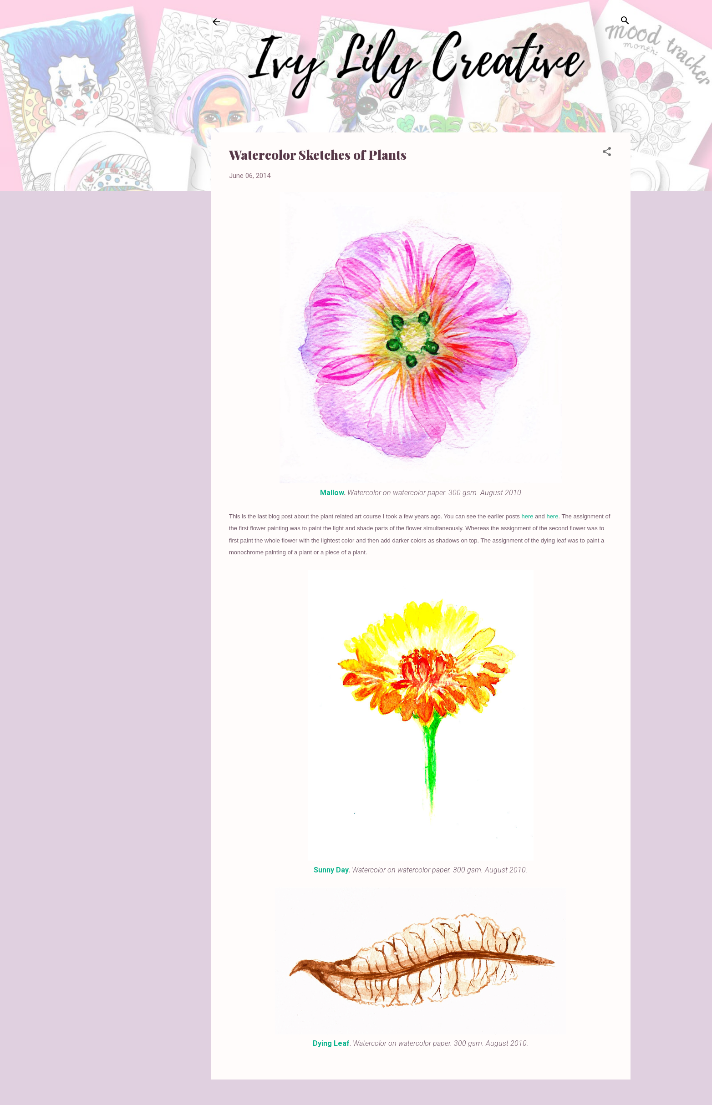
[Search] (625, 21)
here (527, 516)
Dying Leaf (331, 1043)
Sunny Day (331, 870)
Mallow (332, 492)
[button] (606, 152)
